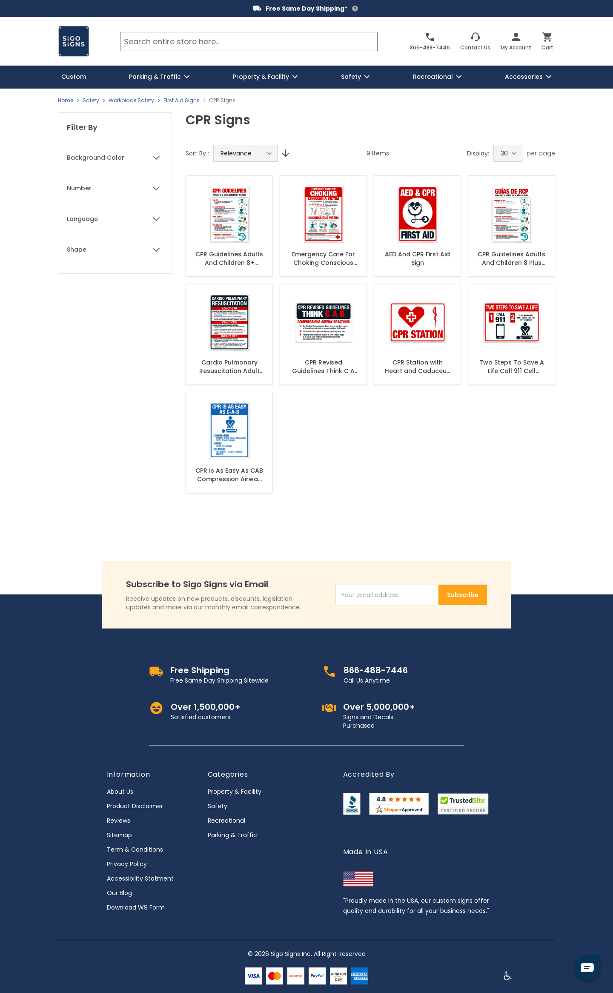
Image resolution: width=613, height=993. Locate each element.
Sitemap (119, 835)
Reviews (118, 820)
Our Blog (119, 893)
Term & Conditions (135, 849)
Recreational (226, 820)
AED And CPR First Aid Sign (417, 258)
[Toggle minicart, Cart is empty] (547, 41)
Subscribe (462, 595)
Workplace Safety (131, 100)
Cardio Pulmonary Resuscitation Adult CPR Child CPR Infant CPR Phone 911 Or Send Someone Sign (229, 366)
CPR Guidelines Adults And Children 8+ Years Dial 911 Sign (229, 258)
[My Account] (516, 41)
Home (65, 100)
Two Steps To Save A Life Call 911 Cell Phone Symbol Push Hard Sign (511, 366)
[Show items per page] (507, 153)
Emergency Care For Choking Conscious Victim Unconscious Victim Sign (323, 258)
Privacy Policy (127, 864)
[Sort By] (245, 153)
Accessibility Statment (140, 878)
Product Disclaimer (135, 806)
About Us (120, 791)
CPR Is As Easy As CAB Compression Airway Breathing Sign (229, 474)
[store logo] (73, 41)
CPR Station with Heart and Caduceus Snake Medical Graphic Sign (417, 366)
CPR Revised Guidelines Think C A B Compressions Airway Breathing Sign (323, 366)
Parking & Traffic (232, 835)
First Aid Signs (181, 100)
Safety (91, 100)
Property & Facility (234, 791)
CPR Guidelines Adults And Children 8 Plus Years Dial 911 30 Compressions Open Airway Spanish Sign (511, 258)
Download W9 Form (136, 907)
